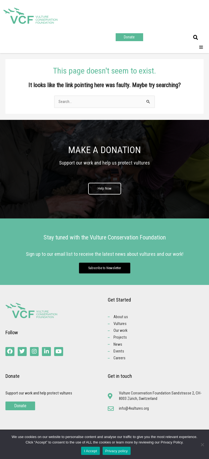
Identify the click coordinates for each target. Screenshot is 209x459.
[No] (202, 444)
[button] (195, 37)
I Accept (90, 451)
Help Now (105, 189)
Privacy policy (116, 451)
